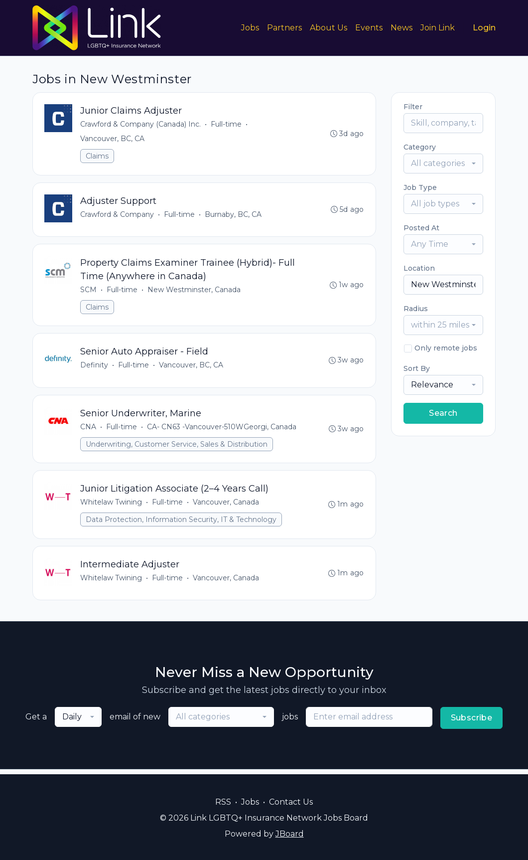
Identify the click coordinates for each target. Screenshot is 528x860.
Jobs (250, 27)
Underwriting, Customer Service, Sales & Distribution (177, 447)
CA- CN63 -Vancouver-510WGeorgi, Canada (222, 429)
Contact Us (291, 802)
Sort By (416, 368)
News (401, 27)
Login (484, 27)
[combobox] (443, 163)
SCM (89, 291)
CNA (89, 429)
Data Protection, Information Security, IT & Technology (181, 523)
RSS (223, 802)
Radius (415, 308)
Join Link (437, 27)
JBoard (289, 834)
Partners (284, 27)
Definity (95, 367)
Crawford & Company (117, 215)
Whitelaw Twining (111, 506)
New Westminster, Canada (194, 291)
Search (443, 413)
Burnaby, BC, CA (233, 215)
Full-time (226, 124)
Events (369, 27)
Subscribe (472, 722)
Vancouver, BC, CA (113, 139)
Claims (97, 156)
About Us (328, 27)
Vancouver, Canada (226, 506)
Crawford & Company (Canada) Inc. (141, 124)
